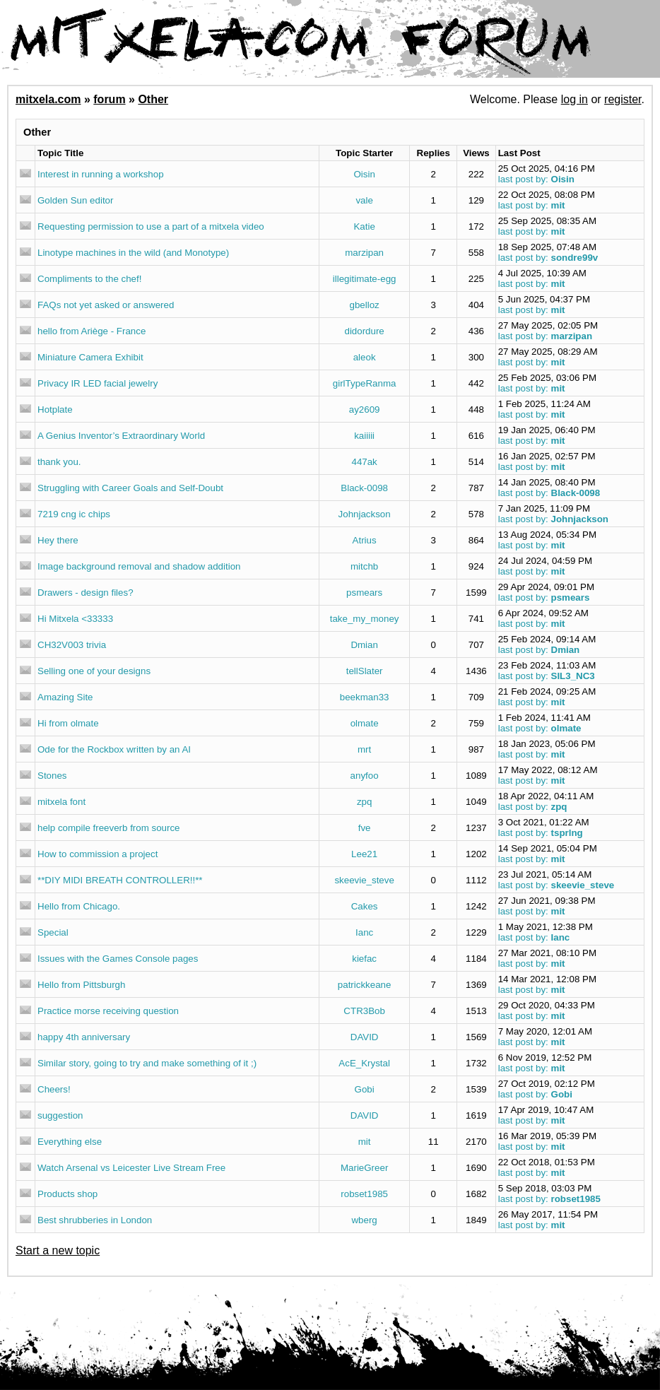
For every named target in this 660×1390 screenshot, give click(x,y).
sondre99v (575, 257)
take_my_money (364, 618)
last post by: (523, 179)
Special (53, 932)
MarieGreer (364, 1167)
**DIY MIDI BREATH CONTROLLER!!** (120, 880)
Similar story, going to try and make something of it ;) (147, 1063)
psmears (364, 592)
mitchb (364, 566)
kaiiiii (364, 435)
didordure (364, 331)
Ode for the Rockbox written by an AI (114, 749)
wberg (364, 1220)
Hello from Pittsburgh (81, 984)
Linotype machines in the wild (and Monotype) (133, 252)
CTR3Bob (364, 1011)
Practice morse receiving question (108, 1011)
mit (558, 205)
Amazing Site (65, 697)
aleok (364, 357)
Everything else (69, 1141)
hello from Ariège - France (91, 331)
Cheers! (54, 1089)
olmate (364, 723)
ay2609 (364, 409)
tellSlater (364, 671)
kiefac (364, 958)
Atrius (365, 540)
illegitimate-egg (364, 278)
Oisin (364, 174)
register (622, 99)
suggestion (60, 1115)
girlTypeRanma (364, 383)
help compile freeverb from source (108, 828)
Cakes (364, 906)
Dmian (364, 645)
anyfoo (364, 775)
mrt (364, 749)
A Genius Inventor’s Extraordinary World (121, 435)
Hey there (57, 540)
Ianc (364, 932)
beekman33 (364, 697)
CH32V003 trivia (71, 645)
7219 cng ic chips (73, 514)
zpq (364, 801)
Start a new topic (58, 1250)
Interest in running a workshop (100, 174)
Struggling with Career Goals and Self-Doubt (130, 488)
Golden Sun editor (75, 200)
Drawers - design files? (85, 592)
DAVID (364, 1037)
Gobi (365, 1089)
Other (153, 99)
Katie (364, 226)
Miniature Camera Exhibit (90, 357)
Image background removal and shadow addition (138, 566)
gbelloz (364, 305)
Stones (52, 775)
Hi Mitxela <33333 (75, 618)
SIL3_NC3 (573, 676)
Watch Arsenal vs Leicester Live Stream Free (131, 1167)
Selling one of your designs (94, 671)
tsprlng (567, 832)
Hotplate (55, 409)
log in (574, 99)
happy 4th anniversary (83, 1037)
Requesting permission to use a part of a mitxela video (150, 226)
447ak (364, 462)
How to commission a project (97, 854)
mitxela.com (48, 99)
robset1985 (364, 1194)
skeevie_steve (364, 880)
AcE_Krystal (364, 1063)
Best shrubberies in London (94, 1220)
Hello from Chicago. (78, 906)
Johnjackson (364, 514)
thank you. (59, 462)
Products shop (67, 1194)
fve (364, 828)
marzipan (364, 252)
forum (109, 99)
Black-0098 (364, 488)
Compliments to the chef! (89, 278)
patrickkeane (364, 984)
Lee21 (364, 854)
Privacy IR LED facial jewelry (97, 383)
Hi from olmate (68, 723)
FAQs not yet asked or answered (105, 305)
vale (363, 200)
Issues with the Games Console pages (117, 958)
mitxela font (61, 801)
